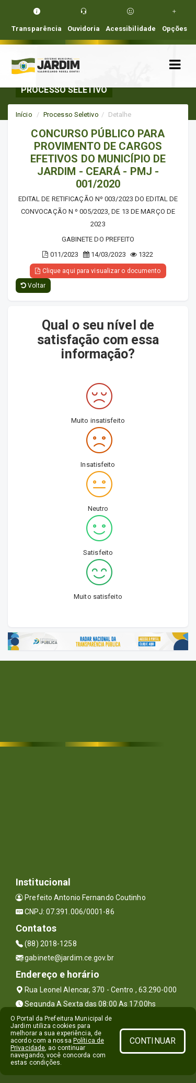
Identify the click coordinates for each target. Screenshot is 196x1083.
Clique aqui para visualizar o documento (97, 271)
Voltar (33, 285)
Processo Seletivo (71, 114)
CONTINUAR (153, 1041)
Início (24, 114)
